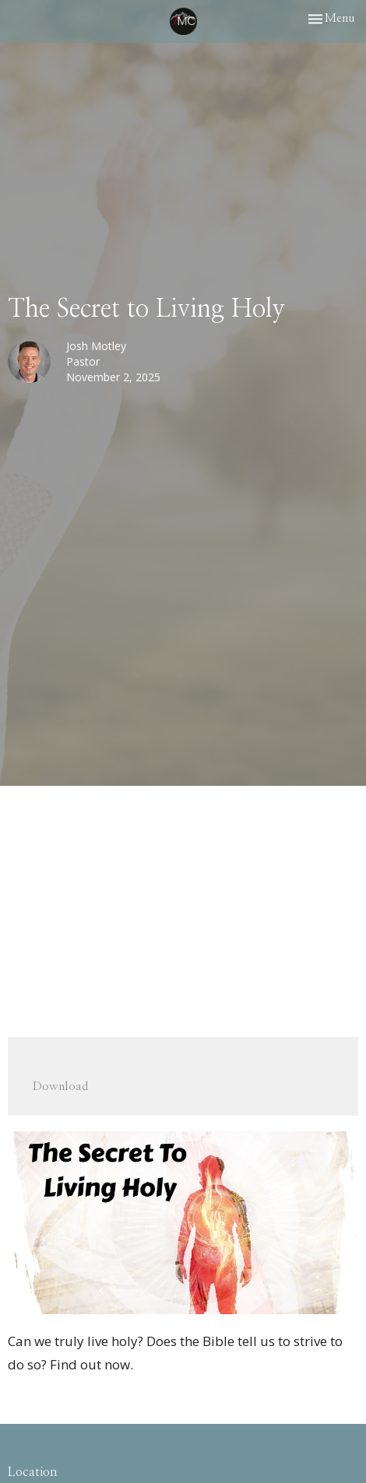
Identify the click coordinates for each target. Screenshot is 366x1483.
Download (60, 1086)
